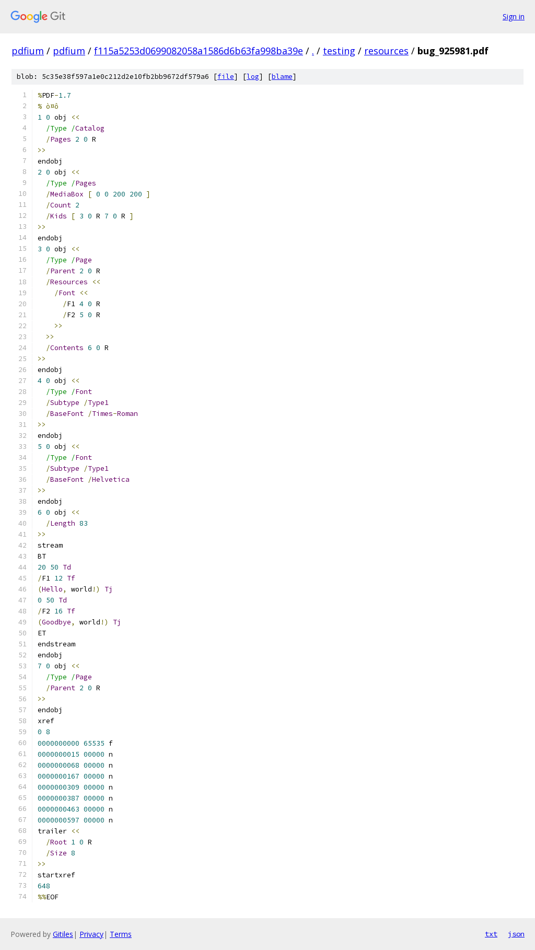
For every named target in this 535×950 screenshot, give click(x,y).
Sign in (514, 16)
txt (491, 934)
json (516, 934)
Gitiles (63, 934)
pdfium (27, 50)
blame (282, 76)
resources (386, 50)
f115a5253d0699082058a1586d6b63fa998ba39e (198, 50)
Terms (121, 934)
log (253, 76)
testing (339, 50)
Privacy (91, 934)
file (225, 76)
